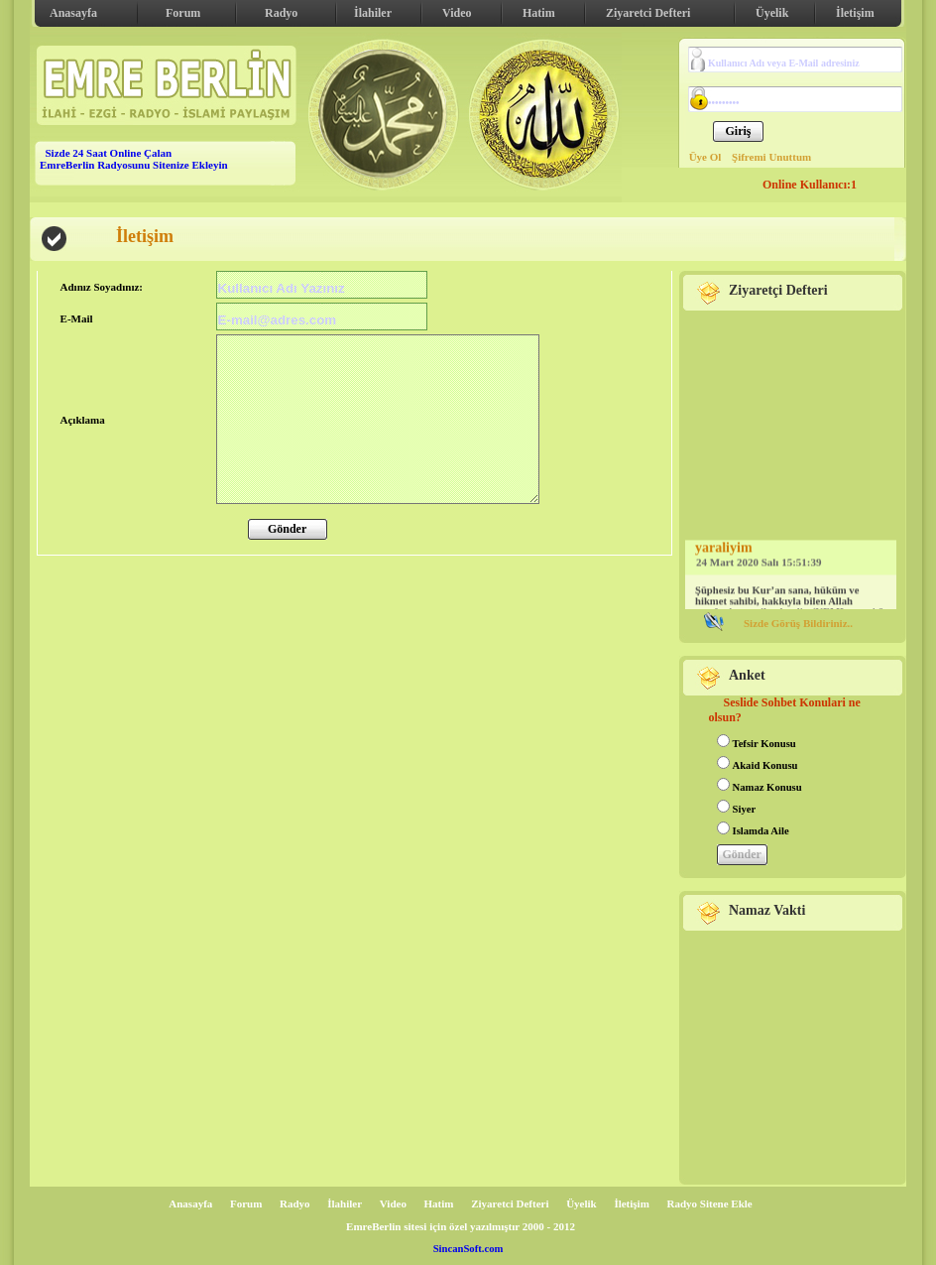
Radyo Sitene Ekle (710, 1203)
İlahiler (373, 13)
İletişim (855, 13)
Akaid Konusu (765, 765)
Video (457, 13)
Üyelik (772, 13)
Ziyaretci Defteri (648, 13)
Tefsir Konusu (764, 743)
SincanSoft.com (468, 1248)
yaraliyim (724, 549)
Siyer (745, 809)
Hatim (539, 13)
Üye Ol (705, 157)
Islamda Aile (761, 830)
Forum (183, 13)
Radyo (281, 13)
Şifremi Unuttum (771, 157)
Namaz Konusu (767, 787)
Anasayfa (73, 13)
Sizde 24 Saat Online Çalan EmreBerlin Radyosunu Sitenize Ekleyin (134, 159)
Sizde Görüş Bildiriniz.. (798, 623)
